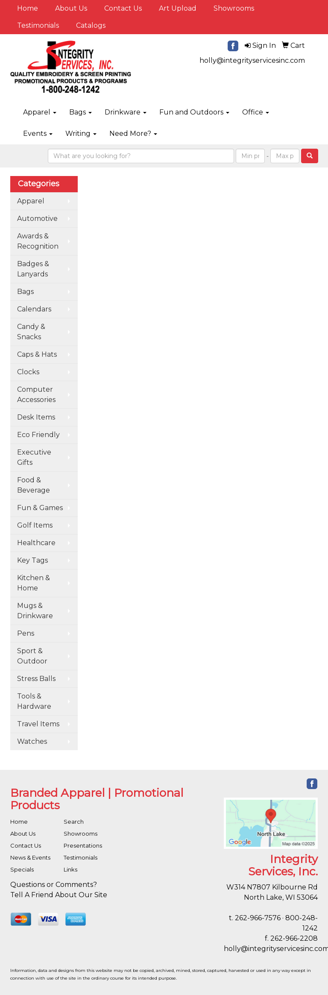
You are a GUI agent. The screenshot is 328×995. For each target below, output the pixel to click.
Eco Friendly (38, 435)
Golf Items (35, 525)
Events (38, 133)
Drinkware (125, 112)
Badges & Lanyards (33, 269)
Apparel (39, 112)
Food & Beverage (33, 485)
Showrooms (234, 8)
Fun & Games (40, 508)
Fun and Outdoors (194, 112)
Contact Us (123, 8)
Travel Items (38, 724)
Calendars (34, 309)
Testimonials (38, 25)
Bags (80, 112)
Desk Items (36, 417)
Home (27, 8)
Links (70, 869)
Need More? (133, 133)
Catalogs (90, 25)
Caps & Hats (37, 354)
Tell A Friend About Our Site (58, 895)
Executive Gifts (34, 457)
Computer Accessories (36, 394)
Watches (32, 741)
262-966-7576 (258, 918)
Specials (22, 869)
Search (74, 821)
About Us (71, 8)
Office (255, 112)
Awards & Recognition (38, 241)
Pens (25, 633)
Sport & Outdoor (32, 656)
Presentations (83, 845)
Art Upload (177, 8)
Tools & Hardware (34, 701)
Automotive (37, 218)
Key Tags (32, 560)
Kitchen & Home (33, 583)
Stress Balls (36, 679)
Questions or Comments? (53, 885)
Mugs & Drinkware (35, 611)
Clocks (28, 372)
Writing (81, 133)
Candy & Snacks (31, 332)
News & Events (30, 857)
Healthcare (36, 543)
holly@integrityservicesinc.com (252, 60)
